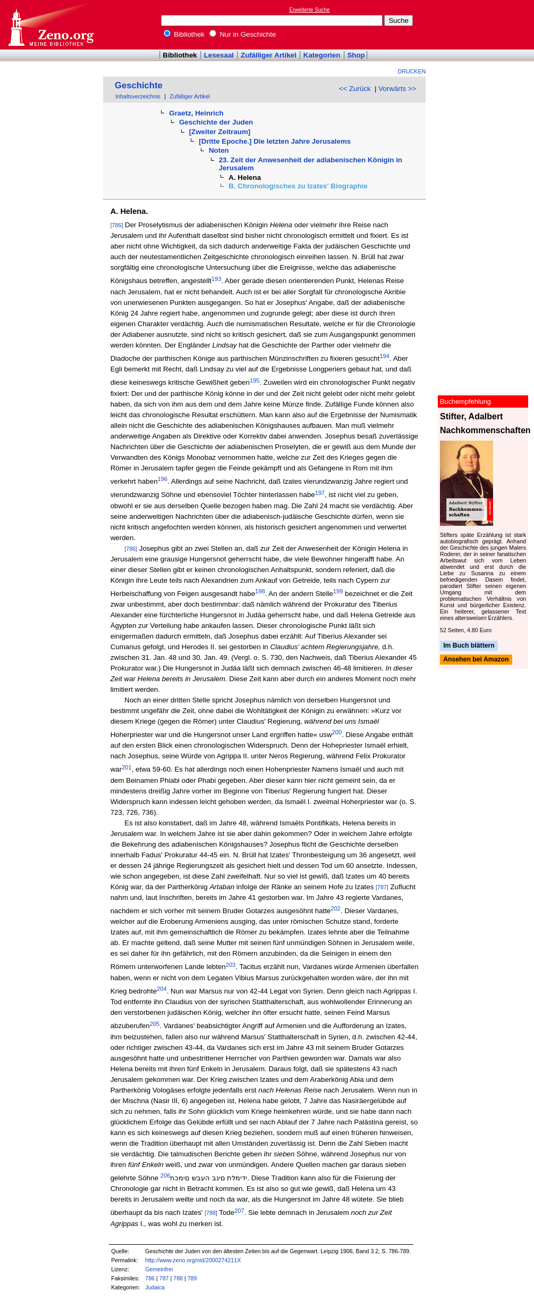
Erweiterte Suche (310, 10)
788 (178, 1278)
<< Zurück (355, 89)
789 (192, 1278)
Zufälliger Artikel (268, 55)
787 (164, 1278)
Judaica (155, 1287)
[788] (211, 1213)
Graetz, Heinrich (196, 113)
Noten (219, 150)
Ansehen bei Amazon (475, 660)
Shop (356, 55)
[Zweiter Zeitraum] (220, 132)
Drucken (412, 71)
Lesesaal (219, 55)
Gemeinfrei (159, 1269)
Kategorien (322, 55)
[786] (117, 225)
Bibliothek (184, 34)
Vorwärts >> (397, 89)
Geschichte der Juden (216, 122)
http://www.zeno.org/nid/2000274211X (193, 1260)
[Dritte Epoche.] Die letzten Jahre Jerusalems (275, 141)
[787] (382, 887)
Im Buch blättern (469, 645)
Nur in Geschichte (242, 34)
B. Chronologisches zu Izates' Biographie (298, 186)
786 (150, 1278)
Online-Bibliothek (50, 24)
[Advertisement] (485, 24)
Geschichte (139, 85)
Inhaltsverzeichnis (137, 96)
